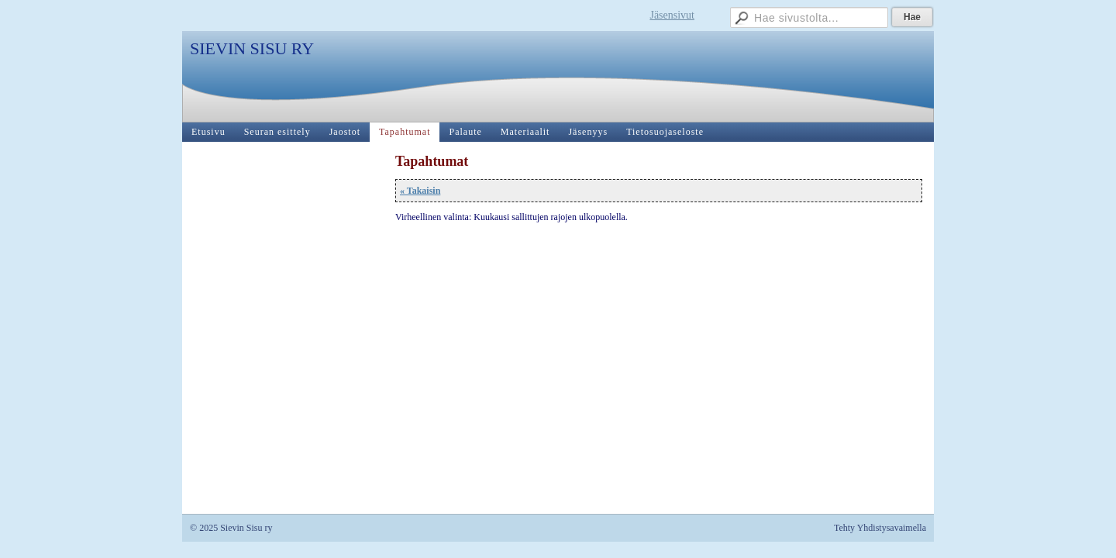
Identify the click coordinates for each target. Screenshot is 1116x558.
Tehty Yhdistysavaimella (880, 527)
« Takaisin (420, 190)
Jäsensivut (671, 15)
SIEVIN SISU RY (252, 48)
